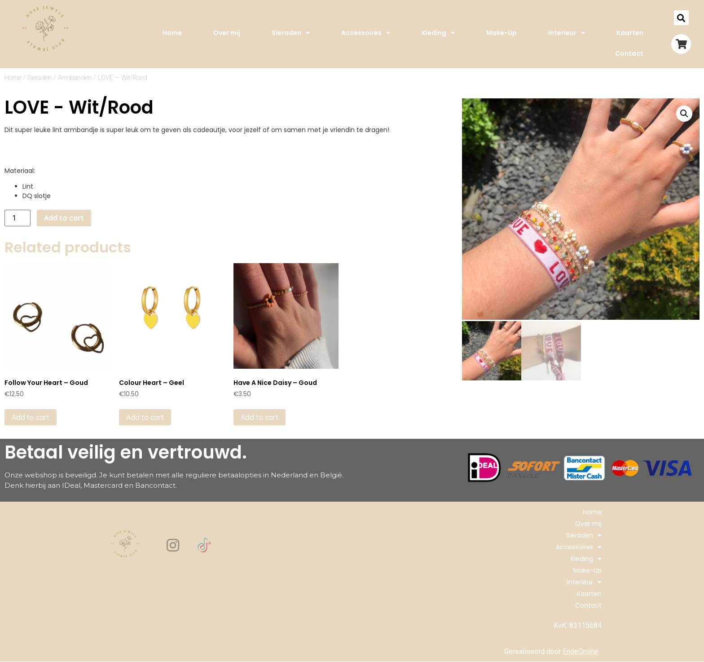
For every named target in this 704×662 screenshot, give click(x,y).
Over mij (226, 32)
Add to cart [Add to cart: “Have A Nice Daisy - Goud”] (259, 417)
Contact (629, 53)
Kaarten (629, 32)
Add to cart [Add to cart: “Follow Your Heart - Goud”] (30, 417)
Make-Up (501, 32)
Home (172, 32)
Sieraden (291, 32)
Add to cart (64, 217)
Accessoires (365, 32)
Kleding (438, 32)
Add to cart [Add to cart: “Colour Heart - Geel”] (145, 417)
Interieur (566, 32)
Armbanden (75, 78)
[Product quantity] (17, 218)
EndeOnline (580, 651)
